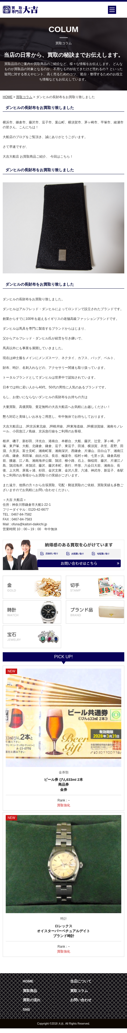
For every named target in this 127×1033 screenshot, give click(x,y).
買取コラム (24, 97)
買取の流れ (32, 1000)
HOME (8, 97)
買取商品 (30, 991)
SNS (26, 1009)
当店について (80, 981)
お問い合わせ (80, 1000)
